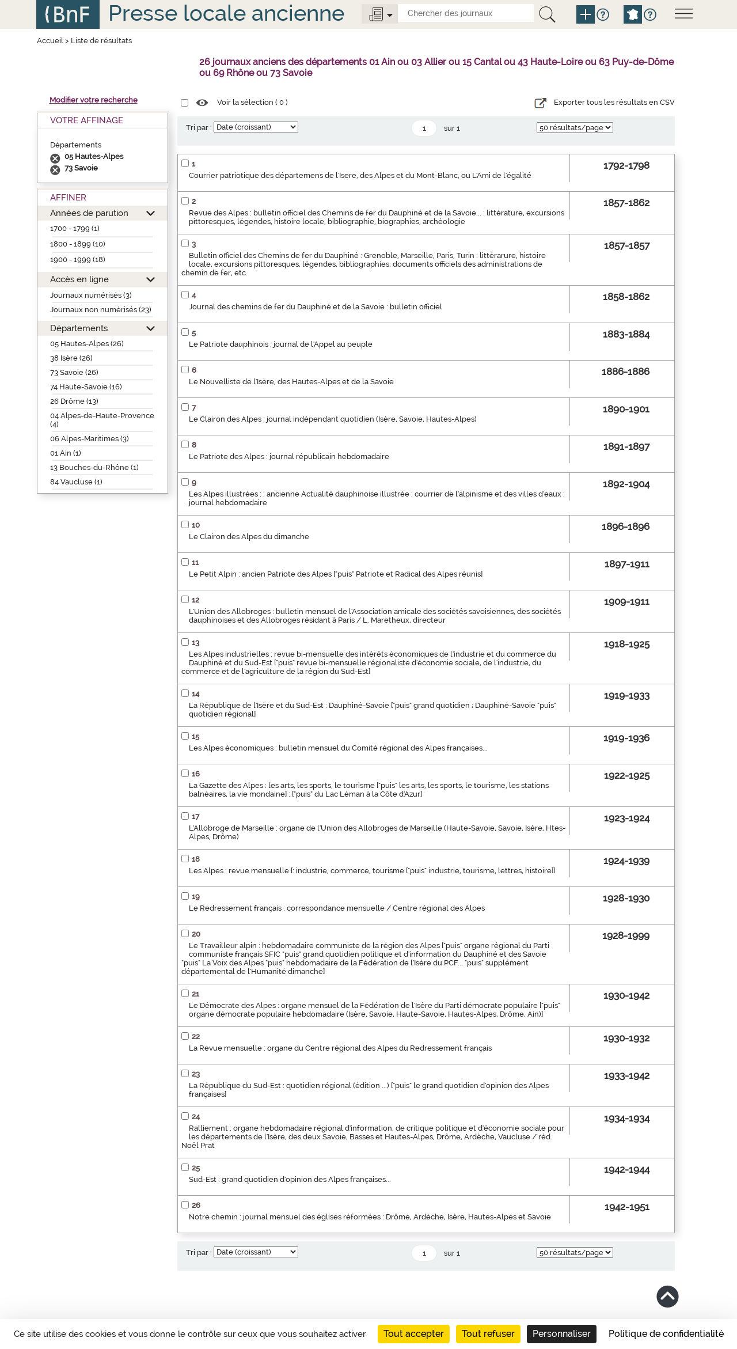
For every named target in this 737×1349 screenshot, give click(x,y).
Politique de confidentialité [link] (666, 1333)
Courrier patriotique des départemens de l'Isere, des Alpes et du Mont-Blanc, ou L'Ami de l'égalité (360, 175)
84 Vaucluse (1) (76, 482)
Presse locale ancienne (226, 13)
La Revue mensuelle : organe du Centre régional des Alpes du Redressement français (340, 1048)
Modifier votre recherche (94, 100)
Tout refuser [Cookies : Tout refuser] (488, 1333)
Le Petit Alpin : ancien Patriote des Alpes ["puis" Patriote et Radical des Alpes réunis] (336, 574)
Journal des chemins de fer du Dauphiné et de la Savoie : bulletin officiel (315, 306)
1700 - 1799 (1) (75, 228)
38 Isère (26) (71, 358)
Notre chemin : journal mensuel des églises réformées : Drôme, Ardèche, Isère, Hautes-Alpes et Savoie (370, 1216)
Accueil (50, 40)
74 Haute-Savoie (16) (86, 386)
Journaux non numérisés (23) (100, 309)
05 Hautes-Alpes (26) (87, 343)
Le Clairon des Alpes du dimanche (249, 536)
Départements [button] (79, 328)
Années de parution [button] (89, 213)
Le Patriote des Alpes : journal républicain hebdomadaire (289, 456)
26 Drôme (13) (74, 401)
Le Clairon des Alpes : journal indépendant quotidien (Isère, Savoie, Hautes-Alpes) (333, 419)
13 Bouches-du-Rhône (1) (94, 467)
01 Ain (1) (65, 453)
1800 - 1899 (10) (77, 244)
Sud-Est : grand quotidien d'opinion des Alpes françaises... (290, 1179)
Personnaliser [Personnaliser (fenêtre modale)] (562, 1333)
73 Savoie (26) (74, 372)
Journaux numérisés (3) (91, 295)
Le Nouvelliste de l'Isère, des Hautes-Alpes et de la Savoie (291, 381)
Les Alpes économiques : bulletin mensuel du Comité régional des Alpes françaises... (338, 748)
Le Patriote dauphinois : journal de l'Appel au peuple (281, 344)
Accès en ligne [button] (79, 279)
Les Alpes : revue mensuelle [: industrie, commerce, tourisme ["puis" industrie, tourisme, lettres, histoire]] (372, 870)
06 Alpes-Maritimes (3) (89, 438)
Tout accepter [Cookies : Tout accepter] (413, 1333)
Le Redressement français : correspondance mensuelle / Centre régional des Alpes (337, 908)
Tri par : (199, 127)
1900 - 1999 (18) (77, 259)
